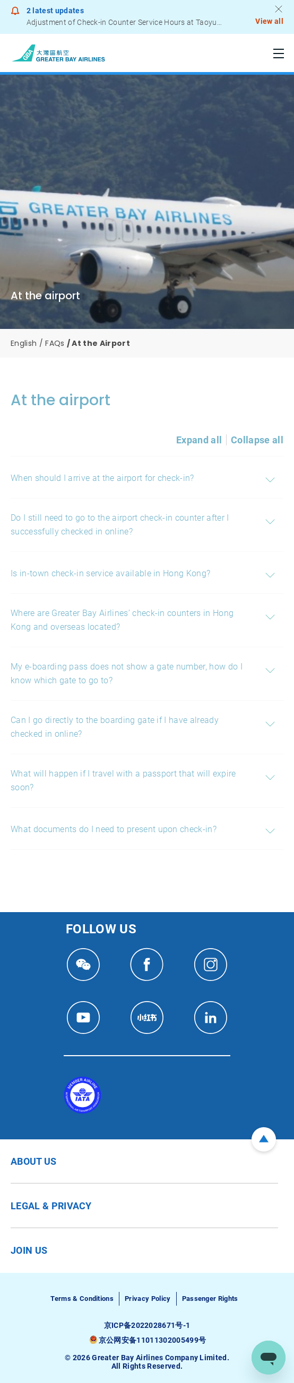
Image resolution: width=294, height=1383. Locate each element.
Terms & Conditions (82, 1298)
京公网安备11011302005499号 (152, 1340)
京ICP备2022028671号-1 (147, 1325)
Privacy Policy (147, 1298)
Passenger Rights (210, 1298)
